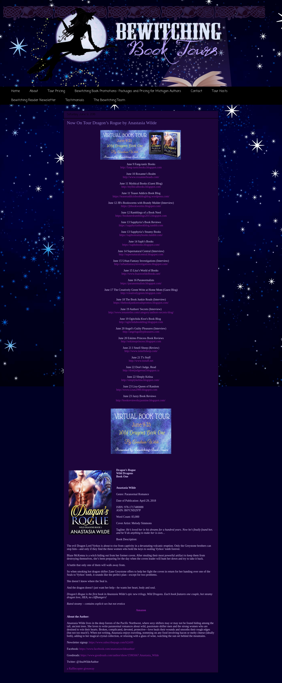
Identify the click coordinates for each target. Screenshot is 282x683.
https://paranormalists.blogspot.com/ (141, 283)
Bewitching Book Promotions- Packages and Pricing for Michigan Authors (128, 91)
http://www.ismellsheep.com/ (141, 351)
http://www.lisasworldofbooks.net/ (141, 273)
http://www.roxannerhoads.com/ (141, 177)
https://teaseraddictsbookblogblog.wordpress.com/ (141, 196)
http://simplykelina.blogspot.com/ (140, 380)
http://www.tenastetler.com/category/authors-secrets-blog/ (141, 312)
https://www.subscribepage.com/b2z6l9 (111, 642)
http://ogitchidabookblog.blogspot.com (141, 322)
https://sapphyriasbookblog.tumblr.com (141, 225)
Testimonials (75, 100)
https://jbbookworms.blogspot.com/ (141, 206)
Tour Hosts (220, 91)
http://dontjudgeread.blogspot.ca (141, 370)
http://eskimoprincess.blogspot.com (141, 341)
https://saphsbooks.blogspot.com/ (141, 244)
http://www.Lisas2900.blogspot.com (136, 389)
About (34, 91)
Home (15, 91)
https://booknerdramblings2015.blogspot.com (141, 215)
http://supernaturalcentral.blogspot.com (141, 254)
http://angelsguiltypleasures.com (141, 331)
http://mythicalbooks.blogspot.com (141, 186)
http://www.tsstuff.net (141, 360)
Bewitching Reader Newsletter (33, 100)
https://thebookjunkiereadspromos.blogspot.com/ (141, 302)
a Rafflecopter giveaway (80, 668)
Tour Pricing (56, 91)
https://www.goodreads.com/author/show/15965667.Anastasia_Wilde (120, 655)
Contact (196, 91)
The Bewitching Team (109, 100)
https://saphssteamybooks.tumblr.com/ (141, 235)
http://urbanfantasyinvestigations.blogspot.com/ (141, 264)
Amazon (141, 610)
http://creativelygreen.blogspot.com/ (141, 293)
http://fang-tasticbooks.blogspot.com (141, 167)
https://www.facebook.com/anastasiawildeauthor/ (107, 648)
